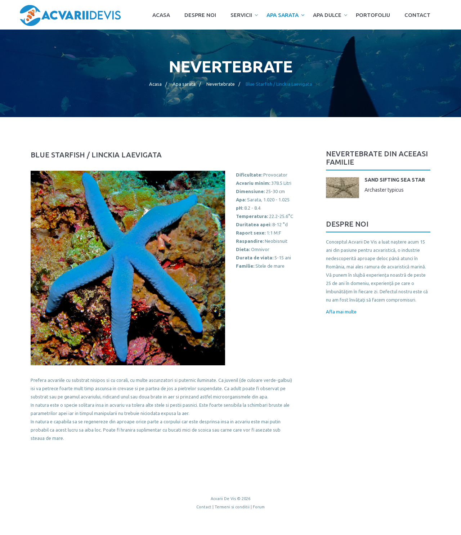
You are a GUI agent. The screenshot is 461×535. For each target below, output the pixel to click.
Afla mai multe (341, 311)
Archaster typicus (384, 190)
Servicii (241, 15)
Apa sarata (283, 15)
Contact (417, 15)
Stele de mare (270, 265)
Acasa (161, 15)
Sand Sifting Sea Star (394, 180)
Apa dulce (327, 15)
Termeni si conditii (232, 507)
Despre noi (200, 15)
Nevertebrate (220, 83)
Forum (259, 507)
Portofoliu (373, 15)
